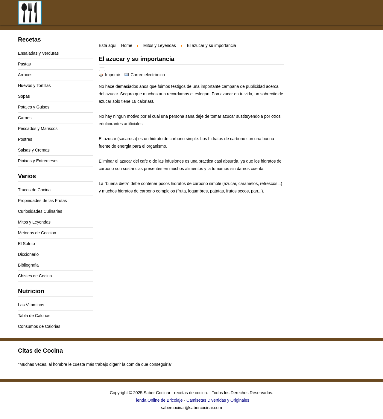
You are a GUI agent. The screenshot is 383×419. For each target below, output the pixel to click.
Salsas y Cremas (34, 150)
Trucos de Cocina (34, 189)
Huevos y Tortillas (34, 85)
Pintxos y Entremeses (38, 160)
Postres (25, 139)
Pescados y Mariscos (37, 128)
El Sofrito (26, 243)
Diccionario (28, 254)
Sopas (24, 96)
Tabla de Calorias (34, 315)
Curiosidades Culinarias (40, 211)
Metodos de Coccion (37, 232)
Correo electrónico (144, 74)
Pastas (24, 64)
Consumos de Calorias (39, 326)
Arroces (25, 74)
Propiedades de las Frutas (42, 200)
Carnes (24, 117)
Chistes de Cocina (35, 275)
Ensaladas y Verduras (38, 53)
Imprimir (110, 74)
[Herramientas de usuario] (102, 69)
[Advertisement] (230, 17)
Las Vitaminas (31, 304)
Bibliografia (28, 265)
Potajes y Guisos (33, 107)
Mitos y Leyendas (34, 222)
